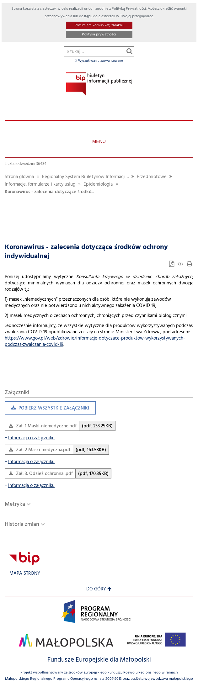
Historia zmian (22, 524)
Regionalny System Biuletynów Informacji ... (85, 177)
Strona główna (19, 177)
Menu (99, 141)
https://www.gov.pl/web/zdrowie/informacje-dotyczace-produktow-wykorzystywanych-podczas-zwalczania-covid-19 (95, 341)
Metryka (15, 504)
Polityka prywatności (99, 34)
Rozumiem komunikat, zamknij (99, 25)
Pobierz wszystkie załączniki (47, 410)
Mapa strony (24, 573)
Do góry (99, 589)
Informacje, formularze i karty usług (40, 184)
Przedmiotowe (152, 177)
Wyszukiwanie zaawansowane (99, 61)
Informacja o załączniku (30, 438)
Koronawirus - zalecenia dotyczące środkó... (49, 192)
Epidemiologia (98, 184)
